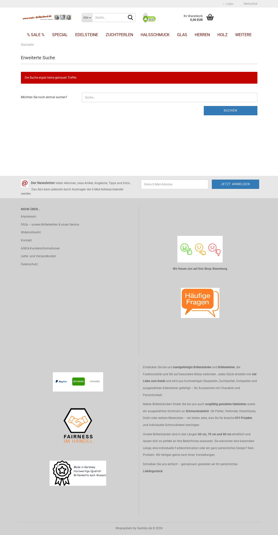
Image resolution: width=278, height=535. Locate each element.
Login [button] (228, 4)
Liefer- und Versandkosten (38, 256)
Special (60, 34)
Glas (182, 34)
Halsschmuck (155, 34)
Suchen (230, 110)
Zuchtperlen (119, 34)
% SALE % (36, 34)
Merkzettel (249, 4)
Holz (222, 34)
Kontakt (26, 240)
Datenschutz (29, 264)
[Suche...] (87, 17)
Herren (202, 34)
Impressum (28, 216)
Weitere (243, 34)
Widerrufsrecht (31, 232)
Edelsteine (86, 34)
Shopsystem (123, 528)
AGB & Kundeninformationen (40, 248)
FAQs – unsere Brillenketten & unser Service (50, 224)
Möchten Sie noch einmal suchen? (44, 97)
